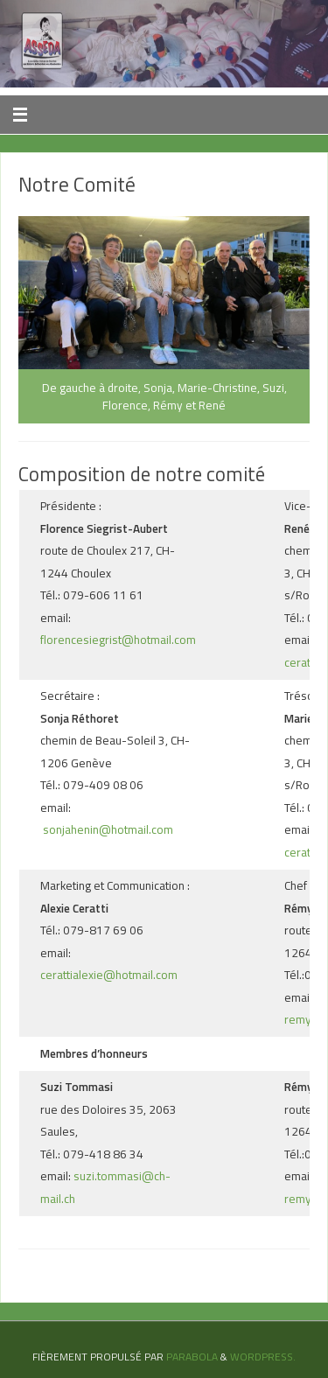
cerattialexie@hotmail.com (109, 974)
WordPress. (263, 1356)
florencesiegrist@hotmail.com (119, 639)
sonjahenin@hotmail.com (106, 829)
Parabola (192, 1356)
